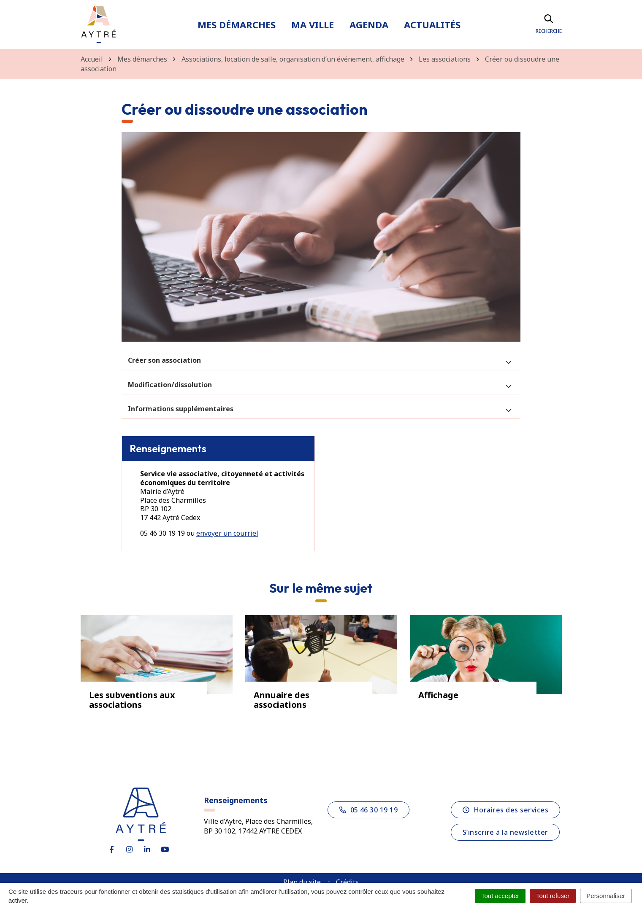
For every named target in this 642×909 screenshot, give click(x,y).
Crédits (347, 882)
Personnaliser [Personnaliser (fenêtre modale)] (605, 895)
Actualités (432, 24)
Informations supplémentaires (180, 408)
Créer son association (164, 360)
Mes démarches (237, 24)
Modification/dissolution (170, 384)
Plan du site (302, 882)
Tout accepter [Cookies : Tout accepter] (500, 895)
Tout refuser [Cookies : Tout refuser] (552, 895)
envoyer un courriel (227, 533)
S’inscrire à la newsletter (505, 832)
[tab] (321, 360)
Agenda (368, 24)
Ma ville (312, 24)
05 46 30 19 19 (368, 810)
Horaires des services (505, 810)
